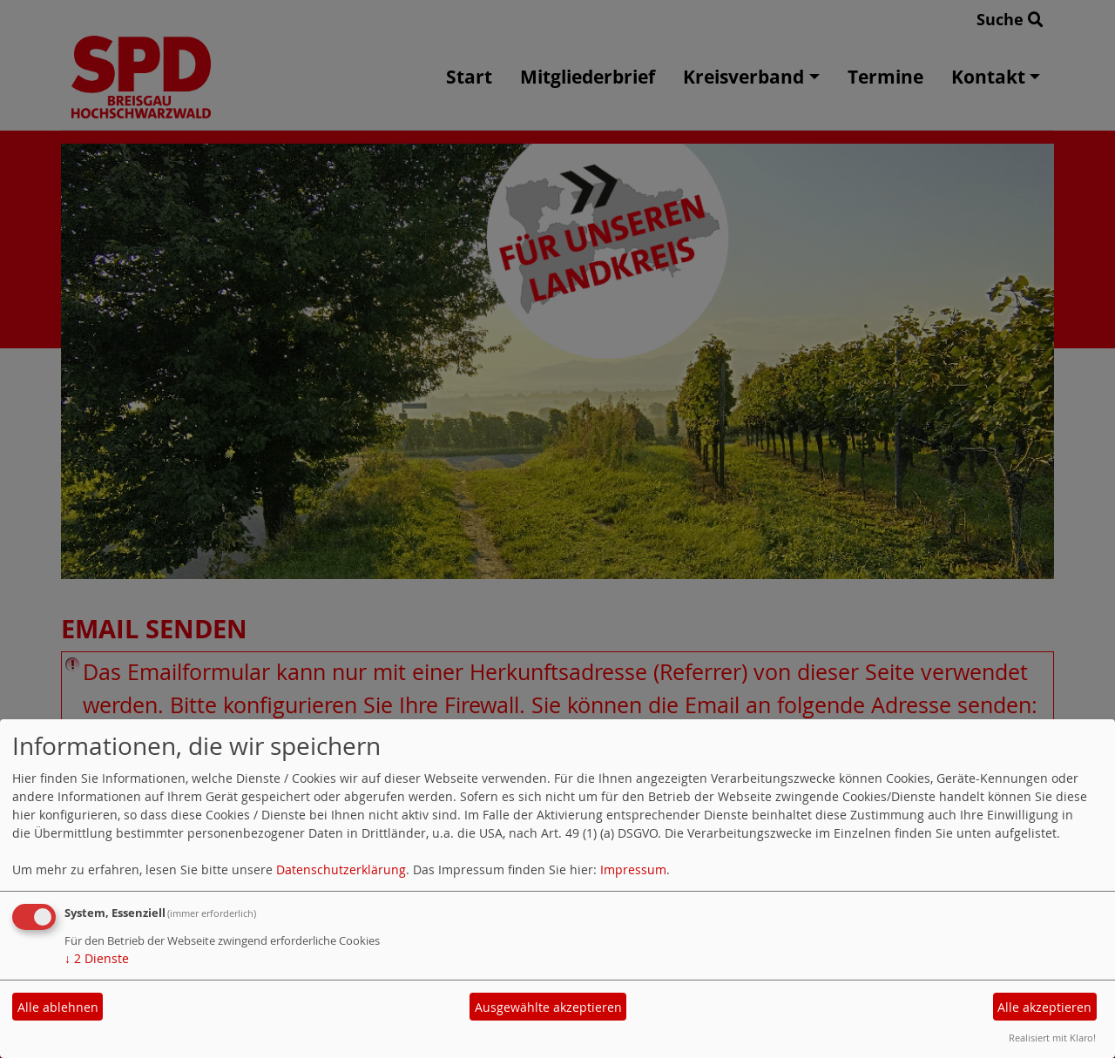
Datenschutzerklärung (341, 869)
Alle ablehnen (57, 1007)
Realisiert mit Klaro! (1052, 1037)
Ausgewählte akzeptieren (548, 1007)
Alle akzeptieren (1044, 1007)
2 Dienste (96, 958)
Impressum (633, 869)
